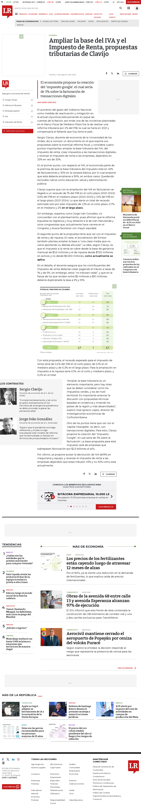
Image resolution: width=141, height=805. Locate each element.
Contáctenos (98, 776)
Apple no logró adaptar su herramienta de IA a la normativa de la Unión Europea (33, 711)
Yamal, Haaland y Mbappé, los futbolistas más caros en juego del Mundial (18, 613)
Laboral (9, 636)
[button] (41, 496)
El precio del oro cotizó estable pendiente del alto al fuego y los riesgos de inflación (80, 733)
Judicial (72, 703)
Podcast (35, 800)
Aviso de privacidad (101, 780)
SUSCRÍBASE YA (106, 507)
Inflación (81, 21)
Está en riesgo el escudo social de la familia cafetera (19, 595)
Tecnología (27, 703)
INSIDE (135, 14)
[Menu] (17, 14)
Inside (71, 790)
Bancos (20, 25)
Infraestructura (56, 790)
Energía (119, 703)
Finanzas (35, 784)
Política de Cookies (101, 793)
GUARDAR (131, 74)
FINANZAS (23, 14)
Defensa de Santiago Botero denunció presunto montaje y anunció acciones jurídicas (80, 711)
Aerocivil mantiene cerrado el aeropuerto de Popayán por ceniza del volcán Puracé (99, 638)
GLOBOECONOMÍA (61, 14)
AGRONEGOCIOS (77, 14)
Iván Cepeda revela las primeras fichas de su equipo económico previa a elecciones (18, 578)
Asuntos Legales (38, 767)
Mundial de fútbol (50, 21)
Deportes (10, 606)
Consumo (35, 774)
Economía (73, 774)
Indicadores (36, 790)
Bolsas (72, 725)
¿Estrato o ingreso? (16, 628)
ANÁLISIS (89, 14)
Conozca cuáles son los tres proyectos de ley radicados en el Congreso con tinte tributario (131, 265)
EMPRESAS (43, 14)
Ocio (71, 793)
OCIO (51, 14)
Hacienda (10, 571)
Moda (24, 725)
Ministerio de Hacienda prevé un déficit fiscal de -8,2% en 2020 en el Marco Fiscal (131, 221)
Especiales (55, 780)
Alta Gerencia (56, 764)
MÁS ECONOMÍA (125, 668)
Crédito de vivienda (119, 21)
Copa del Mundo (68, 21)
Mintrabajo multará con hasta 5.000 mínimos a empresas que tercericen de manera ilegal (19, 644)
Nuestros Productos (101, 773)
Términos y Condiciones (103, 783)
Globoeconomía (76, 784)
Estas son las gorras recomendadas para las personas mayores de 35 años (33, 732)
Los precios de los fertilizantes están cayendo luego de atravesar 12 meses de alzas (98, 563)
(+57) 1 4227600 (9, 777)
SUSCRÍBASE (133, 2)
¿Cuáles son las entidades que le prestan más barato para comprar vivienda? (19, 559)
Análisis (9, 590)
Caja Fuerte (55, 767)
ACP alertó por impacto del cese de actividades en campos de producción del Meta (127, 711)
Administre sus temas (14, 131)
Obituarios (54, 793)
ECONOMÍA (33, 14)
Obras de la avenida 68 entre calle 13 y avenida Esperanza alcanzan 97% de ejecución (98, 601)
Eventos (72, 780)
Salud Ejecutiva (76, 800)
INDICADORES (125, 14)
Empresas (35, 780)
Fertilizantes (102, 21)
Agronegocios (37, 764)
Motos (91, 21)
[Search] (120, 8)
